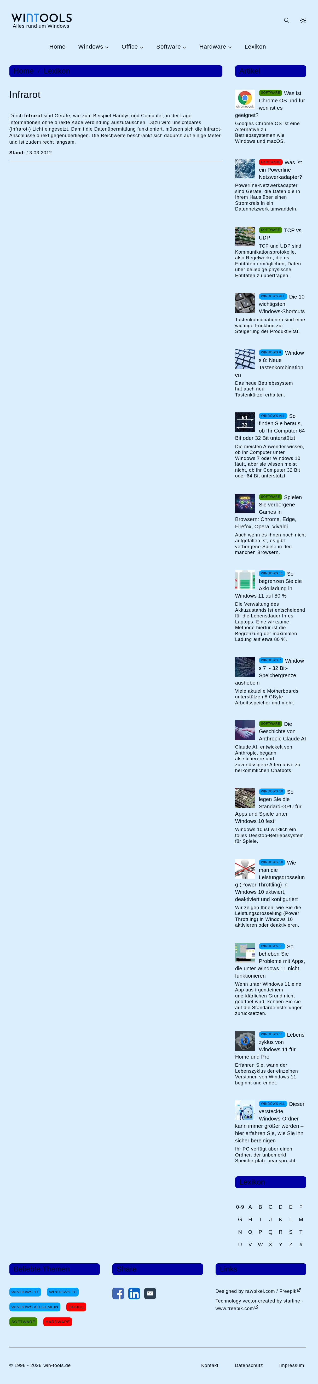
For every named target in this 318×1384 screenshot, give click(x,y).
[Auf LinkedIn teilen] (134, 1295)
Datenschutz (249, 1365)
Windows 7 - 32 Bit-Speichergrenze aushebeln (269, 672)
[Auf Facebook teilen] (118, 1295)
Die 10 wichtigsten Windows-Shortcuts (282, 304)
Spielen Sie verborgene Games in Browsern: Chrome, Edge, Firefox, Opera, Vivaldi (268, 511)
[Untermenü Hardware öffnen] (229, 47)
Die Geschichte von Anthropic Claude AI (282, 731)
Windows (90, 47)
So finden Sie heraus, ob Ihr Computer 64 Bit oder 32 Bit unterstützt (270, 427)
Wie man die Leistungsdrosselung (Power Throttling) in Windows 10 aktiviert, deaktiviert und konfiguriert (270, 881)
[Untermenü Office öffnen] (141, 47)
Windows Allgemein (34, 1307)
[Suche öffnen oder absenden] (286, 20)
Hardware (212, 47)
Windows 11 (25, 1292)
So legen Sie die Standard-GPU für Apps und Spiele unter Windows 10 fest (268, 806)
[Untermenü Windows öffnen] (106, 47)
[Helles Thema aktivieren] (303, 20)
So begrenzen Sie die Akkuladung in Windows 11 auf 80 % (268, 585)
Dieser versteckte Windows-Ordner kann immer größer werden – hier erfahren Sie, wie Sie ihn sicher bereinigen (270, 1122)
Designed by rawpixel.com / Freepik (256, 1291)
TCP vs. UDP (281, 234)
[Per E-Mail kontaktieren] (150, 1295)
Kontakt (209, 1365)
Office (130, 47)
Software (168, 47)
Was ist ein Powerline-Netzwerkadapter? (280, 170)
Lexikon (255, 47)
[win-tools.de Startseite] (41, 20)
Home (57, 47)
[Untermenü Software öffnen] (184, 47)
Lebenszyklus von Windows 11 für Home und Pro (270, 1046)
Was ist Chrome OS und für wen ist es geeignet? (270, 104)
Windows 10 (63, 1292)
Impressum (291, 1365)
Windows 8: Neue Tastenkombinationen (269, 364)
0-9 (240, 1207)
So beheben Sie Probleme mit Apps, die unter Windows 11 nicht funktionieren (270, 961)
